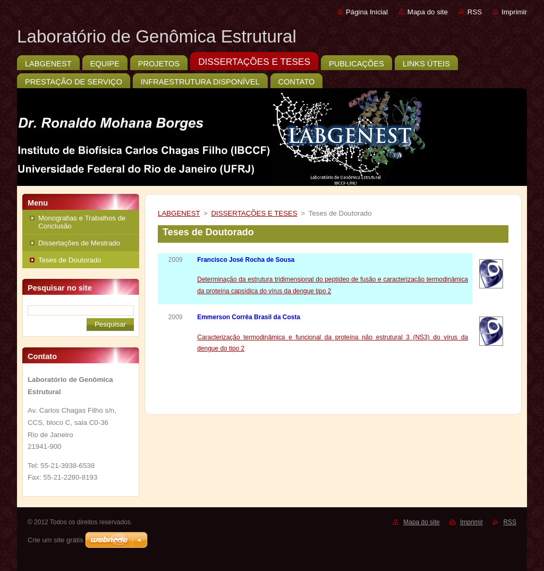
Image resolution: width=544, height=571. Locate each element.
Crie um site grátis (55, 540)
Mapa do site (427, 12)
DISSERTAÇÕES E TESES (254, 213)
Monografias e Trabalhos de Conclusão (81, 222)
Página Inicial (367, 12)
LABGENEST (179, 213)
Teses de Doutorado (69, 260)
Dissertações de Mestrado (79, 243)
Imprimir (514, 12)
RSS (475, 12)
